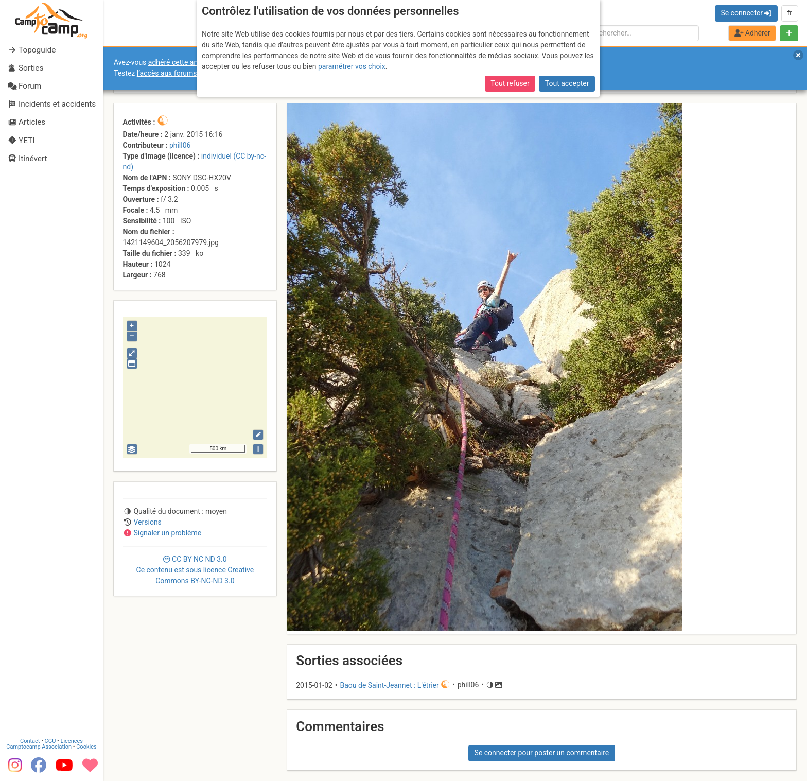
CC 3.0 (195, 570)
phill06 (180, 145)
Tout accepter (567, 83)
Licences (72, 741)
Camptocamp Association (39, 746)
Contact (30, 741)
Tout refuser (509, 83)
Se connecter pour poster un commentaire (542, 753)
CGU (50, 741)
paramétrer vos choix (351, 66)
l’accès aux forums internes (181, 73)
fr (789, 13)
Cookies (86, 746)
